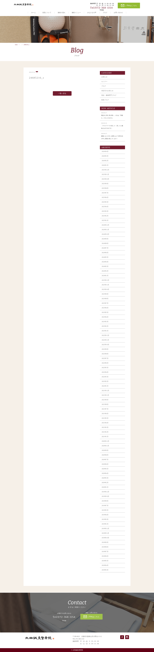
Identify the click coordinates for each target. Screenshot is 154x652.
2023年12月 (105, 282)
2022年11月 (105, 342)
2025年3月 (105, 213)
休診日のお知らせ (107, 92)
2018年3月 (105, 572)
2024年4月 (105, 263)
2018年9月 (105, 544)
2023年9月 (105, 296)
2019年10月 (105, 498)
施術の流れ (61, 12)
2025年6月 (105, 199)
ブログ (105, 12)
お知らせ (104, 78)
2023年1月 (105, 332)
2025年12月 (105, 171)
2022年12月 (105, 337)
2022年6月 (105, 365)
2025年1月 (105, 222)
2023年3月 (105, 323)
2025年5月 (105, 204)
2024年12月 (105, 227)
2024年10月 (105, 236)
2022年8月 (105, 355)
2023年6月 (105, 309)
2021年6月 (105, 415)
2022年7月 (105, 360)
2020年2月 (105, 484)
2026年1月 (105, 167)
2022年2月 (105, 383)
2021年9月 (105, 401)
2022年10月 (105, 346)
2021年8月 (105, 406)
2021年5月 (105, 420)
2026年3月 (105, 158)
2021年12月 (105, 392)
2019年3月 (105, 521)
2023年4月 (105, 319)
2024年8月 (105, 245)
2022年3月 (105, 378)
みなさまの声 (91, 12)
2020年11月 (105, 447)
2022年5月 (105, 369)
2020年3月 (105, 480)
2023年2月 (105, 328)
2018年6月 (105, 558)
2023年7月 (105, 305)
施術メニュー (76, 12)
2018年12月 (105, 530)
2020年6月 (105, 466)
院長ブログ (105, 101)
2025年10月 (105, 181)
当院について (46, 12)
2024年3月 (105, 268)
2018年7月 (105, 553)
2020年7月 (105, 461)
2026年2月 (105, 162)
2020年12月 (105, 443)
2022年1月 (105, 388)
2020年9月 (105, 452)
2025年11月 (105, 176)
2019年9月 (105, 503)
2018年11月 (105, 535)
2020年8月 (105, 457)
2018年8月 (105, 549)
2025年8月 (105, 190)
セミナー (104, 83)
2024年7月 (105, 250)
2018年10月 (105, 539)
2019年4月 (105, 516)
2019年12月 (105, 493)
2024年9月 (105, 240)
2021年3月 (105, 429)
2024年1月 (105, 277)
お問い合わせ (118, 12)
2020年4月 (105, 475)
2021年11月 (105, 397)
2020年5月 (105, 470)
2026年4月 (105, 153)
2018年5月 (105, 562)
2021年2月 (105, 434)
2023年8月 (105, 300)
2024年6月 (105, 254)
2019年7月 (105, 507)
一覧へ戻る (62, 95)
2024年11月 (105, 231)
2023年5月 (105, 314)
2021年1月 (105, 438)
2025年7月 (105, 194)
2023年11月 (105, 286)
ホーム (33, 12)
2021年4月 (105, 424)
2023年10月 (105, 291)
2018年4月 (105, 567)
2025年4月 (105, 208)
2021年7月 (105, 411)
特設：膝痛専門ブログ (108, 97)
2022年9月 (105, 351)
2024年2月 (105, 273)
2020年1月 (105, 489)
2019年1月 (105, 526)
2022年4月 (105, 374)
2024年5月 (105, 259)
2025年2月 (105, 217)
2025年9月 (105, 185)
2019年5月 (105, 512)
